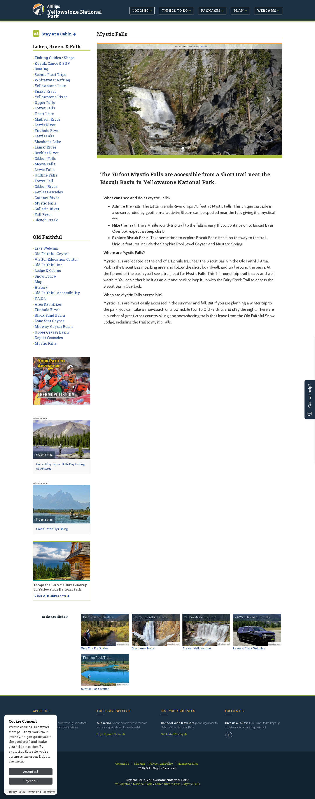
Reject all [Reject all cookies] (30, 791)
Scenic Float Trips (50, 74)
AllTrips (53, 6)
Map (38, 281)
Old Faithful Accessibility (57, 292)
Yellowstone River (51, 96)
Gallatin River (47, 208)
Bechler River (47, 152)
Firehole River (47, 130)
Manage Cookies (187, 763)
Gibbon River (46, 186)
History (41, 287)
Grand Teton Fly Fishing (52, 529)
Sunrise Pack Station (95, 689)
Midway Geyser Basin (54, 326)
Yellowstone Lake (50, 85)
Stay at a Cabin (59, 34)
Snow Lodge (45, 276)
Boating (41, 68)
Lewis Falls (44, 169)
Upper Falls (45, 102)
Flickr (204, 46)
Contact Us (122, 763)
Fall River (43, 214)
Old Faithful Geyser (52, 253)
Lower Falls (45, 108)
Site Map (139, 763)
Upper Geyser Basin (52, 332)
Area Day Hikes (48, 304)
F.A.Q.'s (40, 298)
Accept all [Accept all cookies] (30, 782)
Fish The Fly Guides (94, 648)
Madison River (47, 119)
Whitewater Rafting (52, 80)
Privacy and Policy (161, 763)
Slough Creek (46, 220)
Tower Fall (44, 180)
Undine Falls (46, 175)
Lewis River (45, 124)
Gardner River (47, 197)
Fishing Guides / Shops (54, 57)
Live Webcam (46, 248)
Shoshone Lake (48, 141)
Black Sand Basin (50, 315)
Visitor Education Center (56, 259)
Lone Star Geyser (49, 320)
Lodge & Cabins (48, 270)
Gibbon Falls (45, 158)
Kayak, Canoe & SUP (52, 63)
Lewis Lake (44, 136)
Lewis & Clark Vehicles (249, 648)
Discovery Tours (143, 648)
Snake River (45, 91)
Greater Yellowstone (196, 648)
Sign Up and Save (111, 734)
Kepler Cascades (49, 192)
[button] (111, 99)
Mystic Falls (45, 203)
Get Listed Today (174, 734)
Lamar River (45, 147)
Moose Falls (45, 164)
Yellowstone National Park (74, 14)
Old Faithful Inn (49, 264)
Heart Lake (44, 113)
